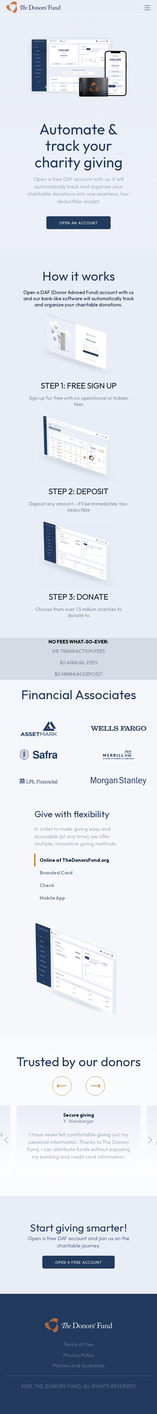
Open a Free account (78, 1262)
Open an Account (78, 222)
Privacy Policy (78, 1354)
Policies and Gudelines (78, 1365)
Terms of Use (78, 1343)
